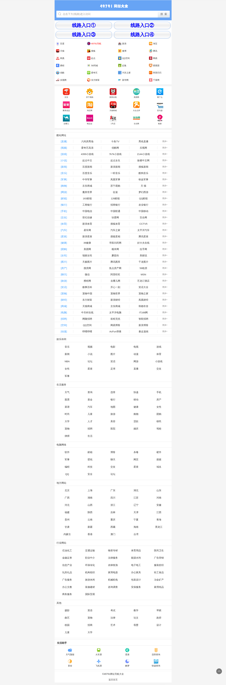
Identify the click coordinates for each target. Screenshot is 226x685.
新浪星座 (87, 236)
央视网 (61, 80)
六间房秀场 (87, 141)
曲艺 (67, 617)
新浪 (122, 43)
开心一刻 (115, 287)
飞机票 (99, 663)
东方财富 (93, 80)
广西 (67, 497)
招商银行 (115, 204)
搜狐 (91, 50)
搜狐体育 (115, 223)
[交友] (64, 217)
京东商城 (87, 185)
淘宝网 (89, 106)
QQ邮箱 (143, 198)
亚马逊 (159, 106)
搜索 (158, 459)
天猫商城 (113, 106)
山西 (90, 505)
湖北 (136, 490)
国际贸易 (90, 594)
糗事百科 (87, 287)
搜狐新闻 (143, 166)
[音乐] (64, 173)
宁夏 (136, 519)
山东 (158, 490)
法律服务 (113, 557)
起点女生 (115, 160)
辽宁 (136, 505)
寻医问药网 (115, 242)
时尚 (67, 414)
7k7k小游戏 (115, 154)
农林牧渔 (113, 565)
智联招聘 (143, 318)
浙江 (112, 505)
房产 (158, 399)
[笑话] (64, 287)
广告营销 (159, 557)
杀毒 (136, 452)
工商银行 (87, 204)
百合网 (143, 217)
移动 (136, 399)
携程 (60, 65)
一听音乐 (115, 173)
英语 (90, 610)
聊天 (112, 459)
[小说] (64, 160)
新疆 (90, 526)
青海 (158, 519)
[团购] (64, 249)
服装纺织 (159, 565)
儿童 (90, 414)
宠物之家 (143, 293)
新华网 (123, 80)
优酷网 (115, 147)
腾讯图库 (115, 261)
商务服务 (67, 594)
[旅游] (64, 280)
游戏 (158, 346)
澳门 (112, 534)
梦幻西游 (143, 192)
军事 (67, 376)
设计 (158, 625)
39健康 (87, 242)
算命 (70, 663)
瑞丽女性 (87, 255)
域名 (158, 466)
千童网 (154, 80)
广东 (112, 490)
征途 (115, 192)
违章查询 (156, 652)
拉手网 (143, 249)
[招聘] (64, 318)
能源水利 (136, 557)
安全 (90, 474)
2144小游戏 (143, 154)
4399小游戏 (87, 154)
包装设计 (136, 579)
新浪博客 (143, 325)
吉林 (112, 512)
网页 (136, 459)
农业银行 (143, 204)
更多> (164, 141)
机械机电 (113, 579)
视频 (90, 346)
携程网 (87, 280)
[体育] (64, 223)
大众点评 (136, 106)
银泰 (159, 120)
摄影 (67, 610)
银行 (112, 399)
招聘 (90, 428)
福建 (67, 512)
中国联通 (115, 211)
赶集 (122, 65)
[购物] (64, 185)
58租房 (143, 268)
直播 (136, 368)
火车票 (99, 652)
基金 (90, 399)
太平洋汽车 (143, 230)
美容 (112, 421)
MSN (143, 274)
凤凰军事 (115, 179)
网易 (153, 58)
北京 (67, 490)
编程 (67, 466)
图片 (112, 354)
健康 (136, 406)
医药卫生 (159, 550)
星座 (90, 368)
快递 (136, 392)
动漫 (136, 354)
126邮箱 (115, 198)
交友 (158, 368)
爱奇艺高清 (87, 147)
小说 (90, 354)
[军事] (64, 179)
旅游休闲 (90, 579)
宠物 (67, 428)
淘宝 (153, 43)
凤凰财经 (143, 299)
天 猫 (143, 185)
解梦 (127, 663)
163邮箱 (87, 198)
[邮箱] (64, 198)
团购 (158, 414)
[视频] (64, 147)
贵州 (67, 519)
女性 (67, 368)
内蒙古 (67, 534)
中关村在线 (87, 312)
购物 (136, 414)
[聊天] (64, 274)
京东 (66, 93)
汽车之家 (124, 72)
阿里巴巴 (155, 72)
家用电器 (113, 572)
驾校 (158, 428)
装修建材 (90, 587)
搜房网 (87, 268)
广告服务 (67, 579)
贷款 (136, 421)
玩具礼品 (67, 572)
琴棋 (158, 610)
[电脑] (64, 312)
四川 (112, 497)
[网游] (64, 192)
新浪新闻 (115, 166)
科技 (90, 466)
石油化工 (67, 550)
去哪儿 (66, 120)
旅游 (112, 414)
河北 (67, 505)
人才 (90, 421)
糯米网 (115, 249)
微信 (87, 274)
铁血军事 (143, 179)
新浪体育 (87, 223)
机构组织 (90, 572)
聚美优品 (66, 106)
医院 (112, 428)
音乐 (67, 346)
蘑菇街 (115, 255)
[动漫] (64, 331)
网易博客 (115, 325)
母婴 (136, 625)
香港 (90, 534)
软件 (67, 452)
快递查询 (156, 663)
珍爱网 (115, 217)
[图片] (64, 261)
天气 (67, 392)
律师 (67, 436)
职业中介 (90, 557)
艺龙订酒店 (143, 280)
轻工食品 (159, 572)
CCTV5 (143, 223)
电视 (136, 346)
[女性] (64, 255)
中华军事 (87, 179)
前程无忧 (115, 318)
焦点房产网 (115, 268)
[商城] (64, 306)
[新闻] (64, 166)
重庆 (112, 519)
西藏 (112, 526)
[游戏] (64, 154)
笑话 (112, 361)
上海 (90, 490)
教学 (136, 610)
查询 (90, 392)
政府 (158, 617)
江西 (158, 512)
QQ (67, 474)
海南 (136, 526)
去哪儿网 (115, 280)
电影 (112, 346)
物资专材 (113, 550)
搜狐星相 (115, 236)
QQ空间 (124, 58)
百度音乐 (87, 173)
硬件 (158, 452)
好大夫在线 (143, 242)
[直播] (64, 141)
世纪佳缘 (87, 217)
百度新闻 (87, 166)
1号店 (113, 120)
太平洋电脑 (115, 312)
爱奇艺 (92, 72)
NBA (67, 361)
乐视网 (143, 147)
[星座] (64, 236)
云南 (90, 519)
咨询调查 (113, 587)
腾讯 (153, 50)
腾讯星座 (143, 236)
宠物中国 (87, 293)
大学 (67, 421)
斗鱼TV (115, 141)
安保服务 (136, 587)
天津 (136, 512)
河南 (158, 497)
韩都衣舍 (143, 306)
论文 (136, 617)
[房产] (64, 268)
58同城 (92, 65)
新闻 (67, 354)
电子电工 (136, 565)
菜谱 (67, 406)
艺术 (112, 625)
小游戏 (158, 361)
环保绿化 (90, 565)
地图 (112, 406)
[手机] (64, 211)
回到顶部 (219, 671)
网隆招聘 (87, 318)
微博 (122, 50)
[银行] (64, 204)
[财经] (64, 299)
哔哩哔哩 (87, 331)
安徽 (158, 505)
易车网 (87, 230)
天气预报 (70, 652)
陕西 (90, 512)
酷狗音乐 (143, 173)
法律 (112, 617)
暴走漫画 (143, 331)
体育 (158, 354)
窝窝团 (154, 65)
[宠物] (64, 293)
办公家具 (136, 572)
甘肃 (67, 526)
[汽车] (64, 230)
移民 (158, 421)
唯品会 (89, 120)
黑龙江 (158, 526)
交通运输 (90, 550)
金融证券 (67, 557)
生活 (90, 436)
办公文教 (67, 587)
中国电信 (87, 211)
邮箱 (90, 452)
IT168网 (143, 312)
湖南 (90, 497)
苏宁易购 (89, 93)
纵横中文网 (143, 160)
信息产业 (67, 565)
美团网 (136, 93)
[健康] (64, 242)
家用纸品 (159, 587)
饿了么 (159, 93)
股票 (67, 399)
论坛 (90, 361)
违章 (112, 392)
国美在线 (113, 93)
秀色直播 (143, 141)
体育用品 (136, 550)
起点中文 (87, 160)
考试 (112, 610)
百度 (60, 43)
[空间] (64, 325)
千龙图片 (143, 261)
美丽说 (143, 255)
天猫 (60, 50)
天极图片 (87, 261)
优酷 (60, 72)
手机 (158, 392)
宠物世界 (115, 293)
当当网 (136, 120)
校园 (67, 625)
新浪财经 (115, 299)
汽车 (90, 406)
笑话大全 (143, 287)
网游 (136, 361)
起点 (91, 58)
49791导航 (94, 43)
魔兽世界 (87, 192)
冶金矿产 (159, 579)
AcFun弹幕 (115, 331)
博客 (112, 452)
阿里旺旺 (115, 274)
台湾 (136, 534)
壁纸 (90, 459)
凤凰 (60, 58)
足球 (112, 368)
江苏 (136, 497)
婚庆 (136, 428)
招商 (90, 625)
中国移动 (143, 211)
